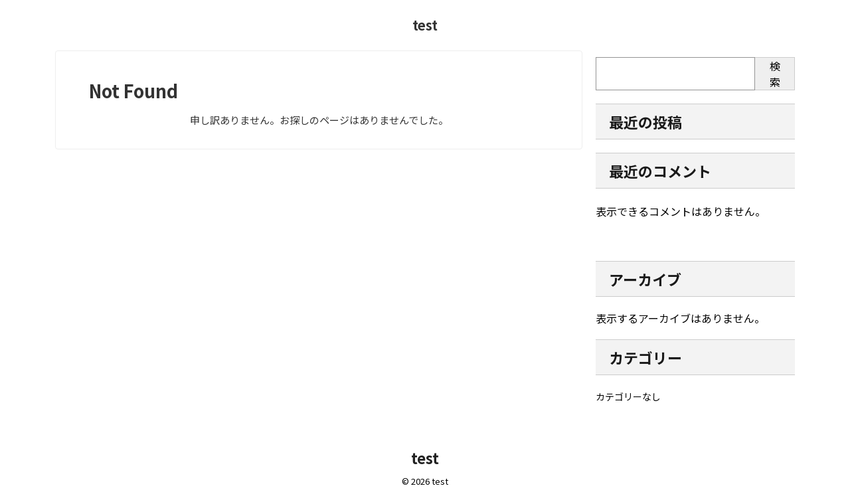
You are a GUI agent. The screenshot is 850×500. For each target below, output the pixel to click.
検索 (775, 74)
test (425, 25)
